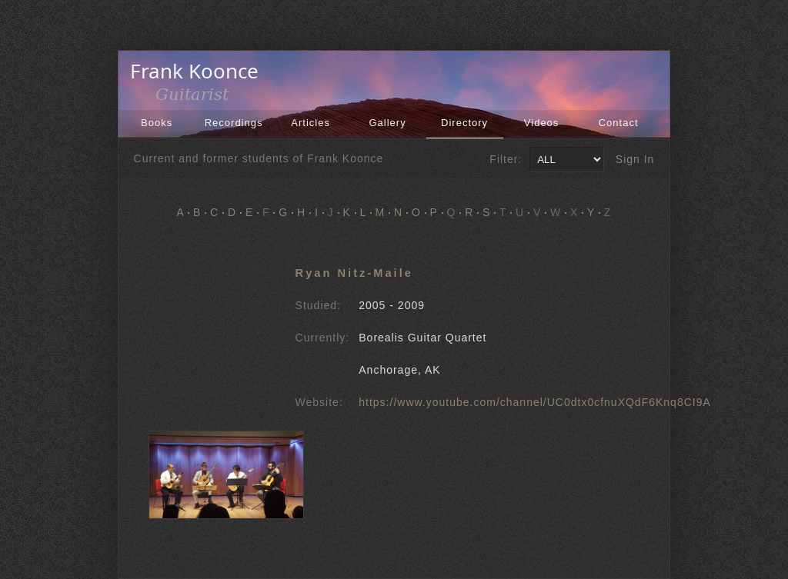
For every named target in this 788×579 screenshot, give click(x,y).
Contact (619, 122)
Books (156, 122)
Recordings (234, 122)
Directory (464, 122)
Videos (541, 122)
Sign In (635, 159)
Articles (310, 122)
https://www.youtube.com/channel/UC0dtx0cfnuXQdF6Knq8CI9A (535, 402)
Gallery (387, 122)
